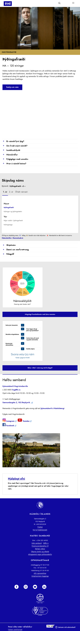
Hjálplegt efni (16, 478)
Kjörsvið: (5, 186)
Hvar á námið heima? (14, 164)
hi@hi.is (45, 543)
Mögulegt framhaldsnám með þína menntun (40, 314)
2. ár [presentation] (11, 192)
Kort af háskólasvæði (40, 530)
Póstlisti (40, 527)
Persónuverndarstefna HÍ (40, 546)
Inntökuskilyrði (11, 150)
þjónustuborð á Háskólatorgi (52, 408)
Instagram (8, 421)
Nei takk (50, 626)
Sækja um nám (12, 87)
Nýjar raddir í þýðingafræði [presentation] (13, 220)
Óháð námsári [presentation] (21, 192)
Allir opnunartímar (40, 573)
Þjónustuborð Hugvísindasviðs (15, 386)
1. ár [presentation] (5, 192)
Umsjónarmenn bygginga (40, 576)
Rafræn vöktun (40, 549)
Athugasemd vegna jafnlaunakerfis (40, 554)
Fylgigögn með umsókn (15, 159)
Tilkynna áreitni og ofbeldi (40, 551)
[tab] (5, 192)
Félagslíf (8, 254)
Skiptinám (9, 245)
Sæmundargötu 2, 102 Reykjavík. (16, 403)
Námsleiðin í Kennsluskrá (12, 238)
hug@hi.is (16, 390)
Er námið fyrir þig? (13, 141)
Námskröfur (10, 155)
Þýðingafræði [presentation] (9, 207)
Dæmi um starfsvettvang (15, 250)
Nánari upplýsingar (15, 630)
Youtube (23, 421)
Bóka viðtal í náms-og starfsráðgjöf (40, 368)
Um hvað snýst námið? (14, 146)
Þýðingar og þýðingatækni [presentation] (13, 211)
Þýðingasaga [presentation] (8, 225)
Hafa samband (37, 543)
